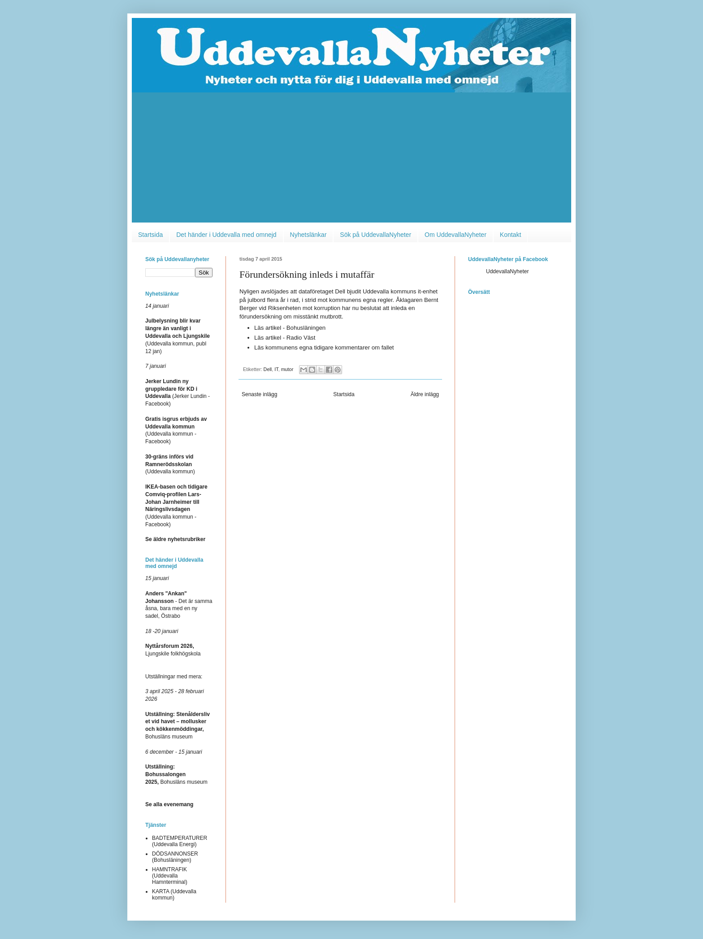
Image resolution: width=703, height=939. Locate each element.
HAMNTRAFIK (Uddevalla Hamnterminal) (169, 876)
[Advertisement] (351, 160)
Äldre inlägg (425, 394)
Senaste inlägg (259, 394)
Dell (268, 369)
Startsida (150, 234)
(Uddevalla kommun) (170, 464)
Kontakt (510, 234)
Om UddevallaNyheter (455, 234)
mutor (287, 369)
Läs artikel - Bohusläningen (289, 327)
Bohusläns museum (176, 774)
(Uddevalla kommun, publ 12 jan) (177, 343)
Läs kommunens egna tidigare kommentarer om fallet (324, 347)
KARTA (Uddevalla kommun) (174, 894)
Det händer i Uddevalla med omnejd (226, 234)
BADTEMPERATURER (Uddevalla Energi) (179, 841)
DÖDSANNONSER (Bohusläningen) (175, 857)
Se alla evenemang (169, 804)
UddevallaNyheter (507, 271)
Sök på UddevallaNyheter (375, 234)
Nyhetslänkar (308, 234)
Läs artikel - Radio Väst (284, 337)
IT (276, 369)
